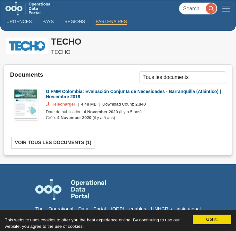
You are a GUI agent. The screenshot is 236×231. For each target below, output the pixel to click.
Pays (48, 21)
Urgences (19, 21)
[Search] (198, 8)
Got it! (212, 219)
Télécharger (61, 104)
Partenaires (111, 21)
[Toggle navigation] (226, 8)
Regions (74, 21)
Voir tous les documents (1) (53, 142)
